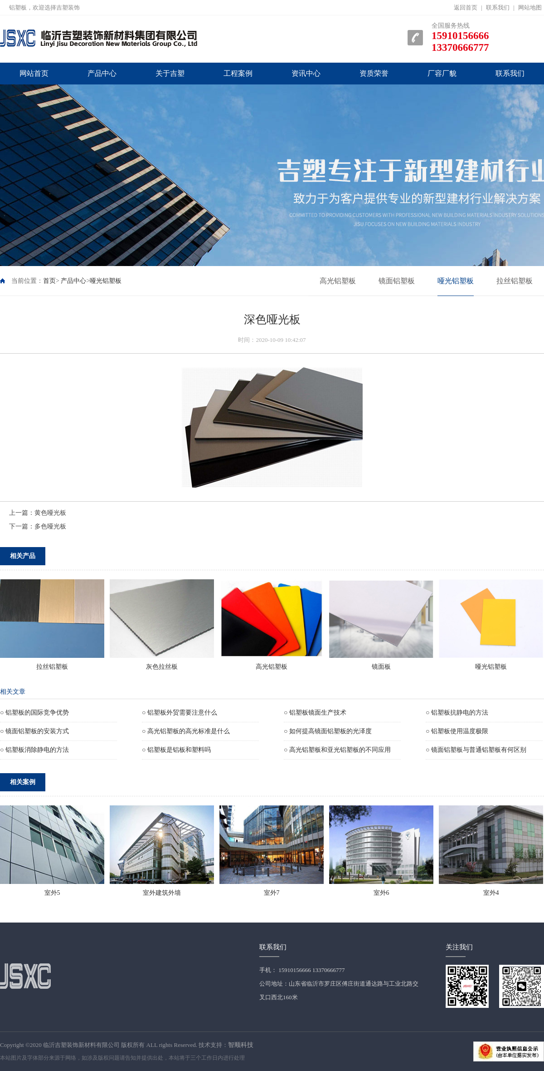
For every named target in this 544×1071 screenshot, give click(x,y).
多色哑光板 (50, 526)
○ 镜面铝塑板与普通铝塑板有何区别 (476, 749)
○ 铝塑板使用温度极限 (457, 731)
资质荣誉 (374, 73)
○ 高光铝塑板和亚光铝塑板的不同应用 (337, 749)
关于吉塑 (170, 73)
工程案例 (238, 73)
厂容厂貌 (442, 73)
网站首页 (34, 73)
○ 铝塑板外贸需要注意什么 (179, 712)
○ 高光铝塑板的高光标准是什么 (186, 731)
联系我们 (498, 7)
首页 (49, 280)
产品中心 (102, 73)
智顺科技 (240, 1044)
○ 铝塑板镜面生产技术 (315, 712)
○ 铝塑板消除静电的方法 (34, 749)
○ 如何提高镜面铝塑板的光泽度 (328, 731)
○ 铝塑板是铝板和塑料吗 (176, 749)
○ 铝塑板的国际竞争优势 (34, 712)
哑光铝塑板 (105, 280)
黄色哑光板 (50, 512)
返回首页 (465, 7)
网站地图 (530, 7)
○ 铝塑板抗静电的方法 (457, 712)
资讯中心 (306, 73)
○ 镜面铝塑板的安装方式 (34, 731)
